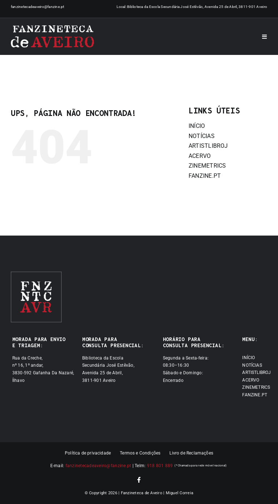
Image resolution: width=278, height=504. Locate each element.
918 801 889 (160, 465)
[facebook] (139, 480)
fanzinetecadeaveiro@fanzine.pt (37, 7)
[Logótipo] (52, 36)
